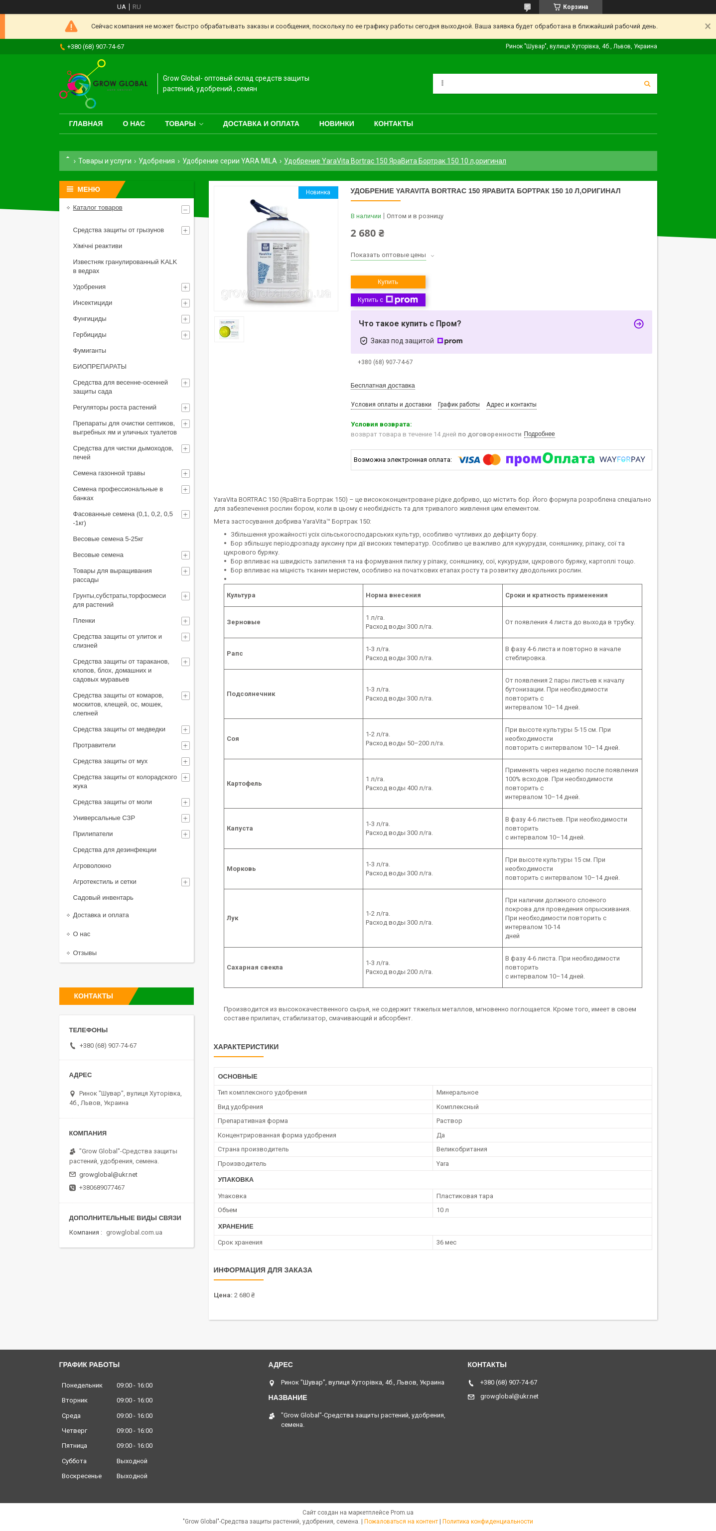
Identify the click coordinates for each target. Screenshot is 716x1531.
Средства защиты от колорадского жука (125, 781)
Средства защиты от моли (112, 802)
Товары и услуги (105, 161)
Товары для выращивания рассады (112, 575)
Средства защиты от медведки (119, 729)
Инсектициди (93, 302)
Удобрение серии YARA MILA (229, 161)
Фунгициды (90, 318)
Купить (388, 281)
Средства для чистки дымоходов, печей (123, 452)
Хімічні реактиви (98, 246)
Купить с (388, 299)
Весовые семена (98, 554)
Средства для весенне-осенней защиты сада (120, 387)
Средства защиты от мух (110, 761)
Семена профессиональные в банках (118, 493)
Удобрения (157, 161)
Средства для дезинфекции (115, 849)
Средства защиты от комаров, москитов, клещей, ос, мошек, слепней (118, 704)
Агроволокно (92, 865)
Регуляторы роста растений (114, 407)
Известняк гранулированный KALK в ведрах (125, 266)
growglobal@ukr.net (108, 1174)
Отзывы (85, 953)
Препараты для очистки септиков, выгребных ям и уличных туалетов (125, 427)
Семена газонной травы (109, 473)
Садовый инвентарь (103, 897)
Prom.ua (402, 1512)
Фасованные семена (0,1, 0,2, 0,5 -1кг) (123, 518)
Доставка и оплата (261, 124)
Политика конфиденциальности (487, 1521)
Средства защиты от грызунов (118, 230)
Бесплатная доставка (383, 385)
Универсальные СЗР (104, 818)
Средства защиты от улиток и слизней (117, 641)
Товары (180, 124)
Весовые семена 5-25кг (108, 539)
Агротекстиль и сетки (105, 881)
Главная (86, 124)
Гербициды (90, 334)
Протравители (94, 745)
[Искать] (647, 84)
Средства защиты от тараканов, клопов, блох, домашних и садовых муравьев (121, 670)
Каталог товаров (98, 207)
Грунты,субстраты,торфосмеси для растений (119, 600)
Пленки (84, 620)
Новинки (336, 124)
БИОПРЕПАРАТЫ (100, 366)
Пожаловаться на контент (401, 1521)
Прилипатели (93, 833)
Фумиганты (90, 350)
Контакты (393, 124)
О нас (134, 124)
